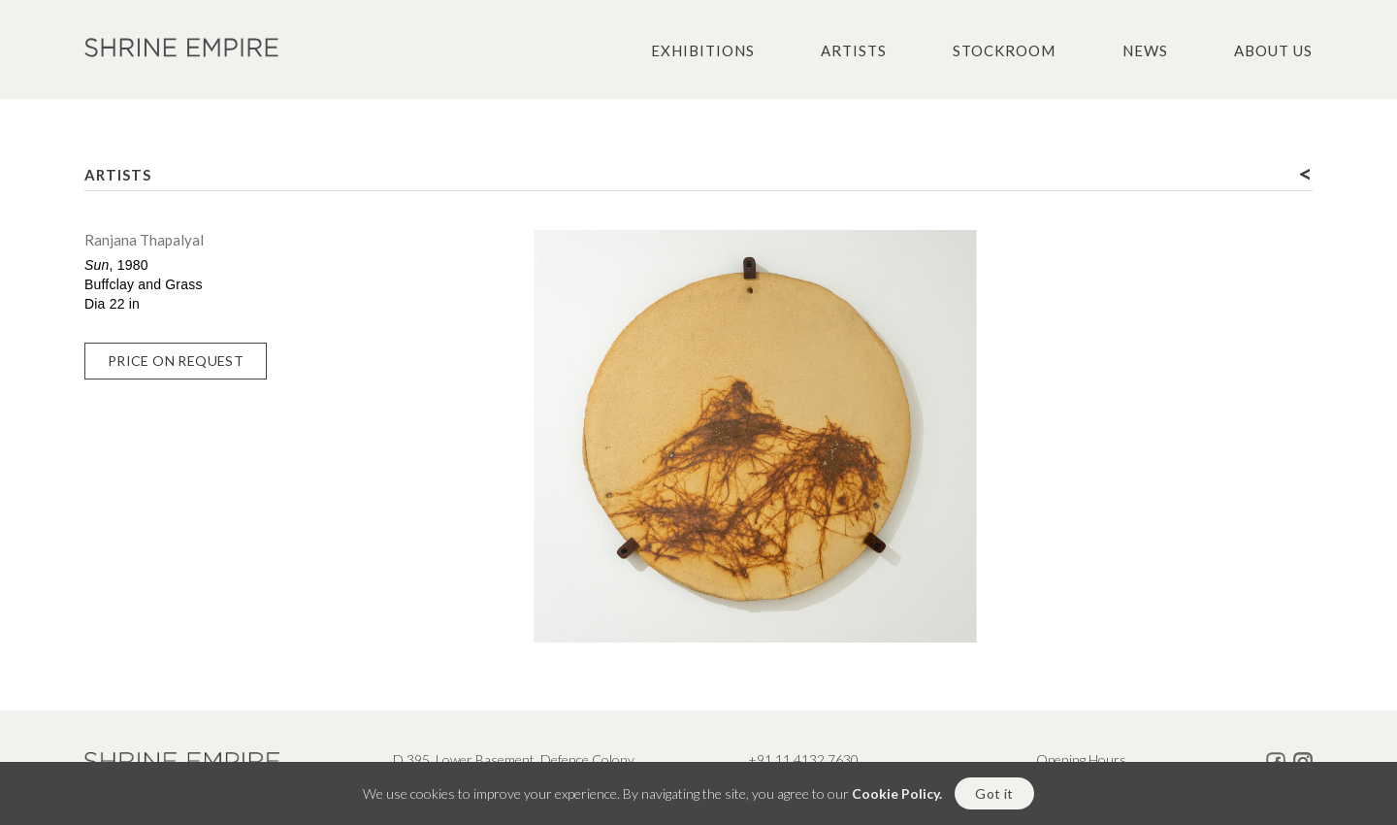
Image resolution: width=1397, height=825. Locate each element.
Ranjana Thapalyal (144, 239)
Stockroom (1004, 50)
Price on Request (176, 360)
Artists (854, 50)
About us (1273, 50)
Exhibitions (703, 50)
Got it (994, 797)
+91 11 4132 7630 (803, 759)
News (1145, 50)
